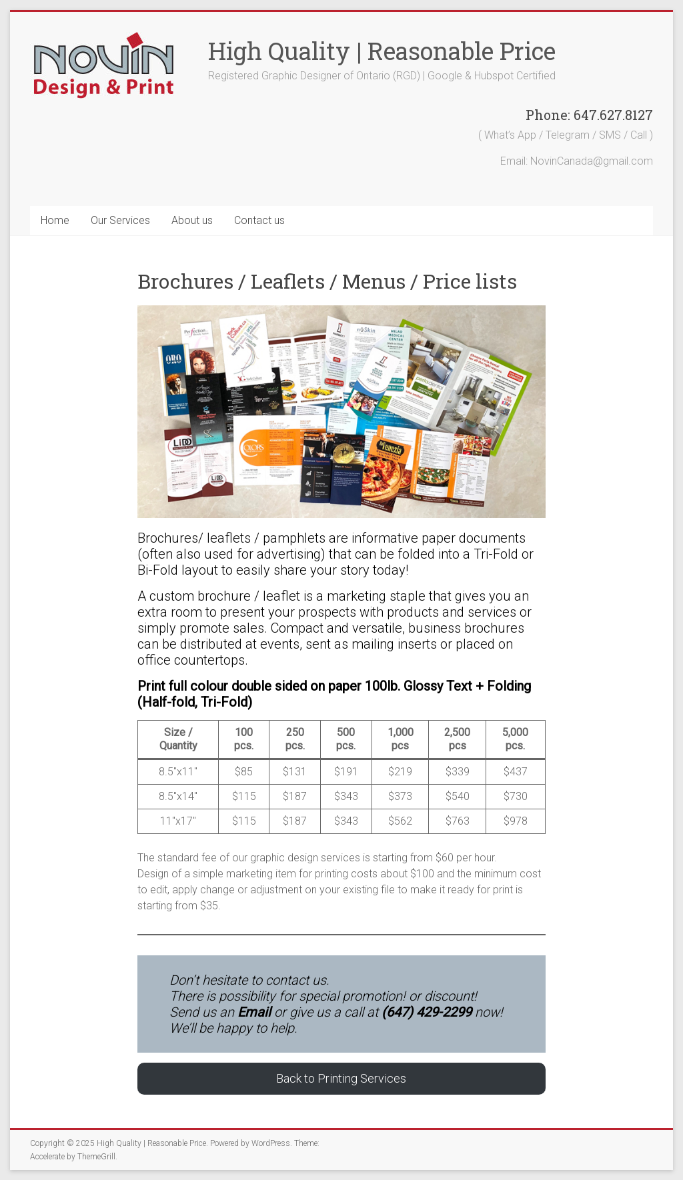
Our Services (120, 220)
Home (55, 220)
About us (192, 220)
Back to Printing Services (341, 1078)
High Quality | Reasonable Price (382, 51)
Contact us (259, 220)
